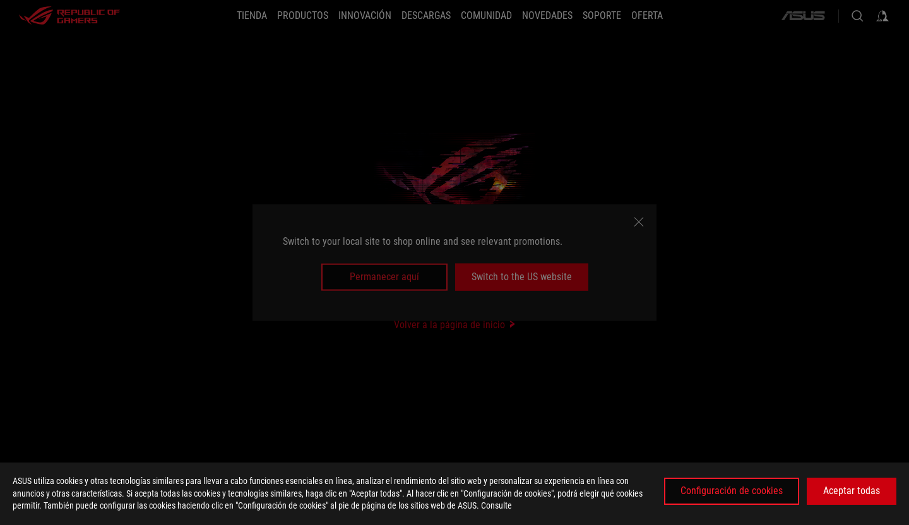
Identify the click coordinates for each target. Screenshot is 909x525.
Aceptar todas (851, 491)
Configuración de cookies (731, 491)
